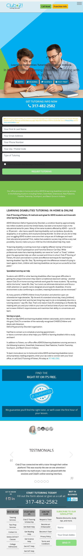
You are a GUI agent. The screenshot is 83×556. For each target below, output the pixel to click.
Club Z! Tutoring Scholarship (29, 520)
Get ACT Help (29, 546)
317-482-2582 (41, 105)
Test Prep (61, 82)
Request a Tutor (46, 519)
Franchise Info (60, 6)
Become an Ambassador (45, 525)
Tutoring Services (12, 518)
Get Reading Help (29, 532)
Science (46, 82)
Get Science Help (29, 540)
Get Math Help (29, 527)
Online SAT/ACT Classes (13, 538)
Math (19, 82)
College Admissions (12, 545)
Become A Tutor (46, 531)
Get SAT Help (29, 551)
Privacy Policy (69, 120)
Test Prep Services (12, 526)
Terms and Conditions (10, 122)
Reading (32, 82)
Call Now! (45, 6)
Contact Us (13, 532)
